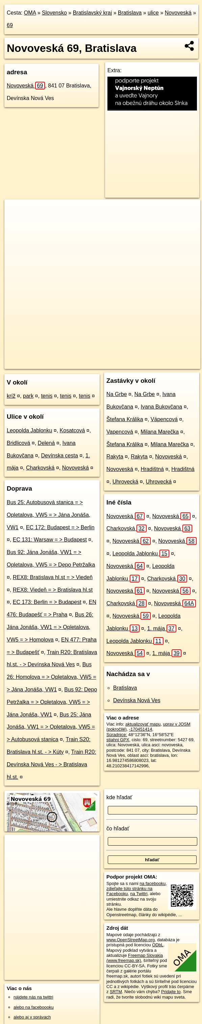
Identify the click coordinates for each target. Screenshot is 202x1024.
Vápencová (164, 419)
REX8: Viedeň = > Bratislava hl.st (53, 590)
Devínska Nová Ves (136, 700)
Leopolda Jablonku (29, 430)
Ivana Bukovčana (161, 407)
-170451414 (140, 729)
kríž (11, 396)
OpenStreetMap (69, 363)
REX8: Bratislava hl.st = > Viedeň (53, 577)
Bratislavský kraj (92, 13)
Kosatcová (72, 430)
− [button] (16, 221)
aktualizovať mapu (142, 724)
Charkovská (40, 468)
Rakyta (114, 456)
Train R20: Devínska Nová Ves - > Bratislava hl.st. (51, 764)
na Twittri (139, 893)
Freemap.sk (104, 363)
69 (10, 25)
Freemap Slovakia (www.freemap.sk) (134, 958)
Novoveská (178, 13)
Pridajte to (171, 991)
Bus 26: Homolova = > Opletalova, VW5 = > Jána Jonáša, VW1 (51, 677)
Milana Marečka (160, 432)
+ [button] (16, 211)
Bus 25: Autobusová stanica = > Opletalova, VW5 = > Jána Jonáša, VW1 (48, 514)
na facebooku (153, 883)
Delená (46, 443)
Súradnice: (116, 734)
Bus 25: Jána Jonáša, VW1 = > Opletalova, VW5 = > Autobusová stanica (51, 727)
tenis (46, 396)
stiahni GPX (117, 739)
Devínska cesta (59, 455)
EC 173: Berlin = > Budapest (47, 602)
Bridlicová (18, 443)
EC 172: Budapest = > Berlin (60, 527)
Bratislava (130, 13)
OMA (30, 13)
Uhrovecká (125, 482)
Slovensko (54, 13)
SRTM (116, 991)
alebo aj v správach (32, 1017)
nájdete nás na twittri (33, 997)
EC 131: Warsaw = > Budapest (50, 540)
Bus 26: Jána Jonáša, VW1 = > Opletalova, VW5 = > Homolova (50, 627)
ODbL (157, 944)
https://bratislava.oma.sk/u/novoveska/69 (162, 363)
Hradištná (152, 469)
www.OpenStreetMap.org (130, 939)
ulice (153, 13)
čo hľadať (117, 828)
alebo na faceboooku (34, 1007)
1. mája (162, 628)
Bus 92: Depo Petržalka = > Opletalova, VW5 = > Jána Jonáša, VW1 (52, 702)
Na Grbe (116, 394)
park (28, 396)
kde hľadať (119, 797)
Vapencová (119, 432)
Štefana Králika (124, 419)
